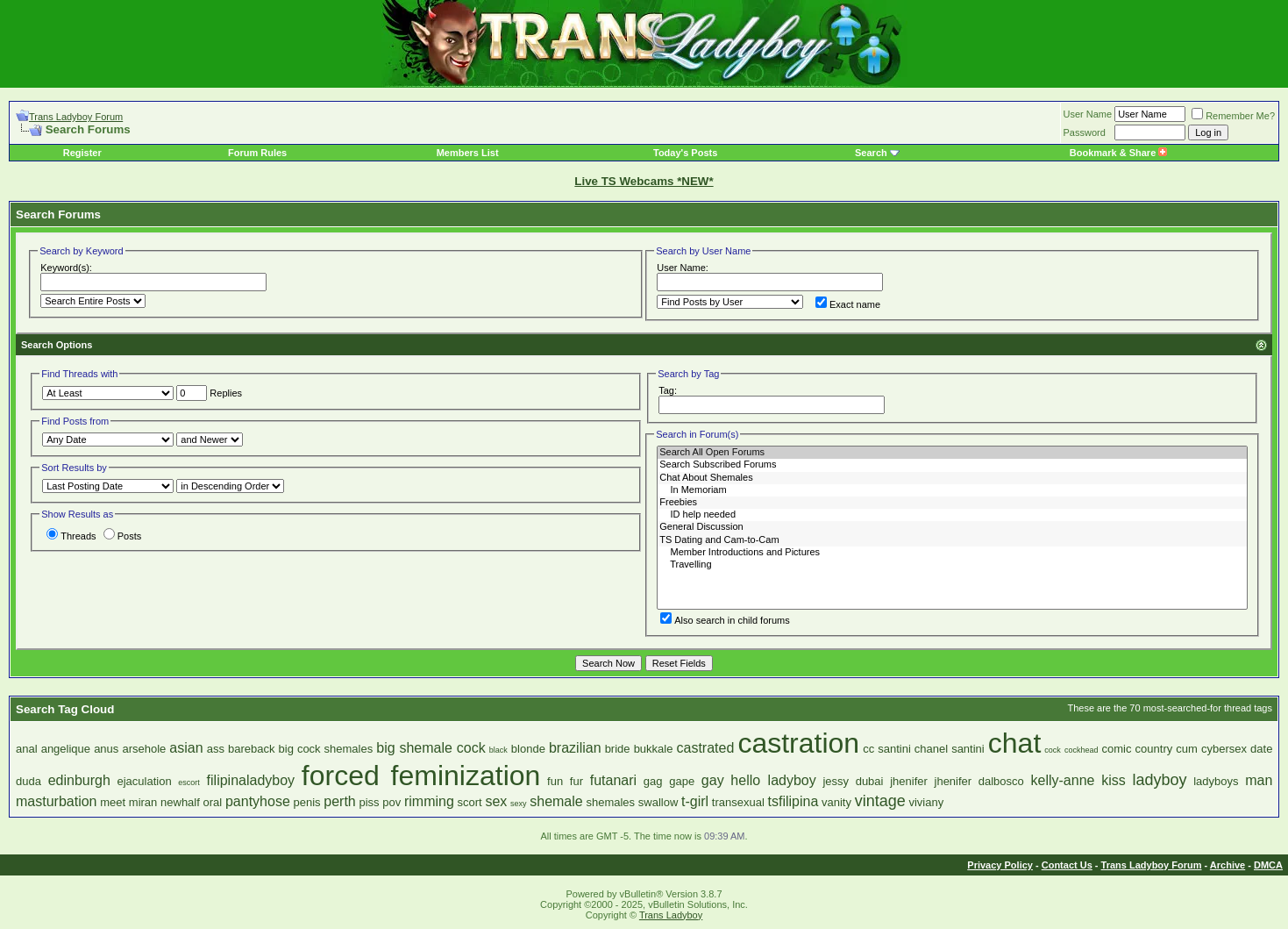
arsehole (144, 748)
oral (213, 802)
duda (28, 781)
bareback (251, 748)
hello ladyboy (772, 780)
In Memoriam (952, 490)
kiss (1113, 780)
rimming (429, 801)
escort (189, 782)
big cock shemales (326, 748)
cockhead (1081, 750)
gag (653, 781)
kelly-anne (1063, 780)
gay (712, 780)
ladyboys (1215, 781)
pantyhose (257, 801)
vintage (880, 801)
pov (391, 802)
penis (306, 802)
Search (871, 152)
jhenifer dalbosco (979, 781)
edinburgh (79, 780)
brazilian (575, 747)
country (1154, 748)
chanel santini (949, 748)
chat (1014, 743)
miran (143, 802)
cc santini (887, 748)
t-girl (694, 801)
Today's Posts (685, 152)
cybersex (1224, 748)
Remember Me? (1233, 116)
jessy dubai (852, 781)
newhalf (180, 802)
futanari (613, 780)
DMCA (1268, 865)
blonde (528, 748)
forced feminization (421, 775)
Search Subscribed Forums (952, 465)
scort (470, 802)
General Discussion (952, 527)
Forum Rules (257, 152)
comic (1117, 748)
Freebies (952, 503)
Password (1085, 132)
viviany (925, 802)
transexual (738, 802)
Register (82, 152)
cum (1187, 748)
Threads (71, 536)
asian (186, 747)
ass (215, 748)
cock (1052, 750)
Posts (122, 536)
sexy (518, 803)
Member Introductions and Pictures (952, 553)
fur (576, 781)
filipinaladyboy (251, 780)
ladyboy (1159, 780)
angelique (65, 748)
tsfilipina (792, 801)
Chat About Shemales (952, 478)
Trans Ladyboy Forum (76, 116)
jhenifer (909, 781)
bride (617, 748)
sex (496, 801)
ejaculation (144, 781)
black (498, 750)
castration (798, 743)
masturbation (56, 801)
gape (681, 781)
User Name (1088, 114)
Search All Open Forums (952, 453)
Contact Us (1067, 865)
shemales (610, 802)
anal (27, 748)
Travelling (952, 565)
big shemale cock (430, 747)
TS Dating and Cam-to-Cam (952, 540)
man (1258, 780)
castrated (706, 747)
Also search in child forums (724, 620)
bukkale (653, 748)
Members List (468, 152)
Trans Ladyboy (670, 915)
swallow (658, 802)
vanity (836, 802)
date (1261, 748)
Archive (1227, 865)
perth (339, 801)
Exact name (847, 304)
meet (112, 802)
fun (555, 781)
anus (106, 748)
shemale (556, 801)
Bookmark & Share (1118, 152)
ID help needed (952, 515)
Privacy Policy (1000, 865)
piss (369, 802)
